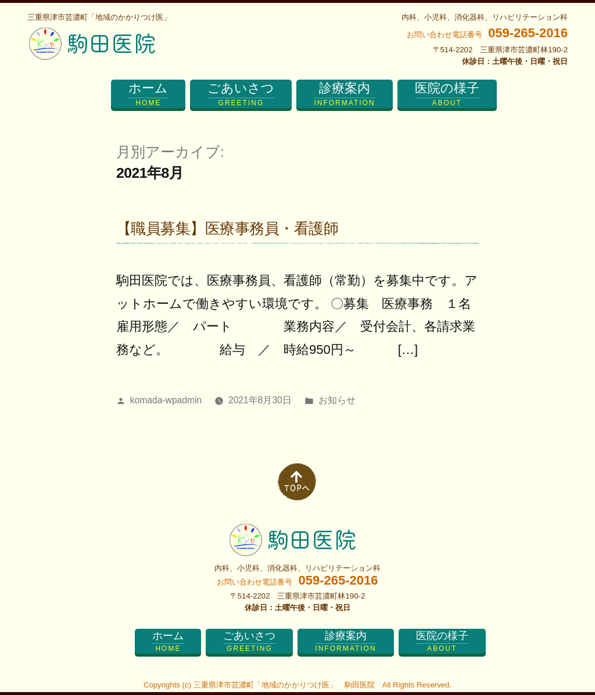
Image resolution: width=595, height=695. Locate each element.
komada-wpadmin (166, 400)
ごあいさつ (240, 94)
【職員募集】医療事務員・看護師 (227, 228)
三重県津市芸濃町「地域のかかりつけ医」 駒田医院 (284, 684)
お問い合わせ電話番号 (487, 34)
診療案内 (344, 94)
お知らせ (337, 400)
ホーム (148, 94)
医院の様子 (447, 94)
